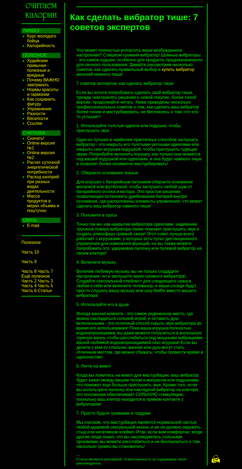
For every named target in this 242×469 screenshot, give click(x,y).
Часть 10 (30, 252)
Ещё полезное (35, 276)
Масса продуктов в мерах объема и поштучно (43, 203)
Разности (36, 113)
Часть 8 (29, 271)
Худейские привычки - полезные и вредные (38, 67)
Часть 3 (45, 281)
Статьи (45, 290)
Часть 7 (45, 271)
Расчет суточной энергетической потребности (43, 167)
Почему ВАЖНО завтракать (43, 82)
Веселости (37, 118)
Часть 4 (29, 285)
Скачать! (35, 138)
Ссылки (34, 123)
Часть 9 (29, 261)
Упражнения (39, 109)
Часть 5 (45, 285)
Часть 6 (29, 290)
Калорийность (41, 45)
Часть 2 (29, 281)
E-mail (33, 225)
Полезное (31, 242)
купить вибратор (178, 69)
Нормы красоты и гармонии (42, 92)
